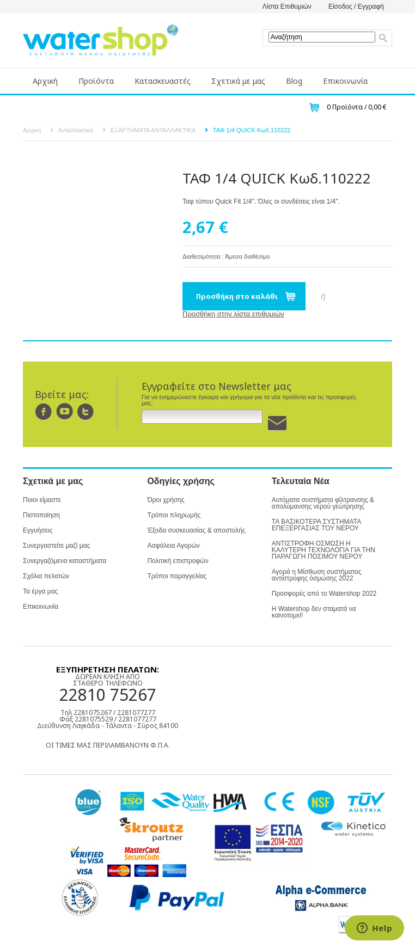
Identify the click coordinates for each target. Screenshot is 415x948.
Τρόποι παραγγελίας (176, 576)
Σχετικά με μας (238, 81)
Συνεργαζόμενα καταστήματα (64, 561)
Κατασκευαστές (163, 81)
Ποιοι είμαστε (42, 500)
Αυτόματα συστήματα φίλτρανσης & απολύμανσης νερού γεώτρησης (323, 503)
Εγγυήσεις (37, 530)
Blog (294, 81)
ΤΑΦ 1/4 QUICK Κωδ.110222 (252, 130)
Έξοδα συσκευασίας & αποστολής (196, 530)
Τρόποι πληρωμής (173, 515)
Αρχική (45, 81)
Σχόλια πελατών (46, 576)
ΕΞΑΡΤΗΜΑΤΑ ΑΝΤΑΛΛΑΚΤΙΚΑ (153, 130)
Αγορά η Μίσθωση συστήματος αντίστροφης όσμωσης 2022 (317, 575)
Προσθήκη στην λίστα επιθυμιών (233, 314)
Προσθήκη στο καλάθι (237, 296)
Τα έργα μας (40, 591)
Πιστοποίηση (41, 515)
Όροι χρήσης (165, 500)
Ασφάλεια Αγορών (173, 545)
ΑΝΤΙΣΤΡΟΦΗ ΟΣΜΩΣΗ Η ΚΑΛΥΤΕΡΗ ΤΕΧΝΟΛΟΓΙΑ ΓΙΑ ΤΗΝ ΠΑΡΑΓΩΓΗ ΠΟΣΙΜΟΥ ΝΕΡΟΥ (323, 550)
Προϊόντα (96, 81)
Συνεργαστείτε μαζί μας (56, 545)
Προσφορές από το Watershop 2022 (324, 593)
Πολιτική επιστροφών (177, 561)
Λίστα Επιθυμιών (287, 6)
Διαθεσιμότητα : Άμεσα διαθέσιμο (226, 256)
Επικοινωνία (345, 81)
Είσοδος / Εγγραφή (356, 6)
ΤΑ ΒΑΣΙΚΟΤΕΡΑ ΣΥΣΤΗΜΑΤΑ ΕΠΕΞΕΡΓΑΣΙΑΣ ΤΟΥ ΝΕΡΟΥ (316, 525)
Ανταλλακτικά (75, 130)
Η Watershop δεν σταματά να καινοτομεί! (314, 612)
